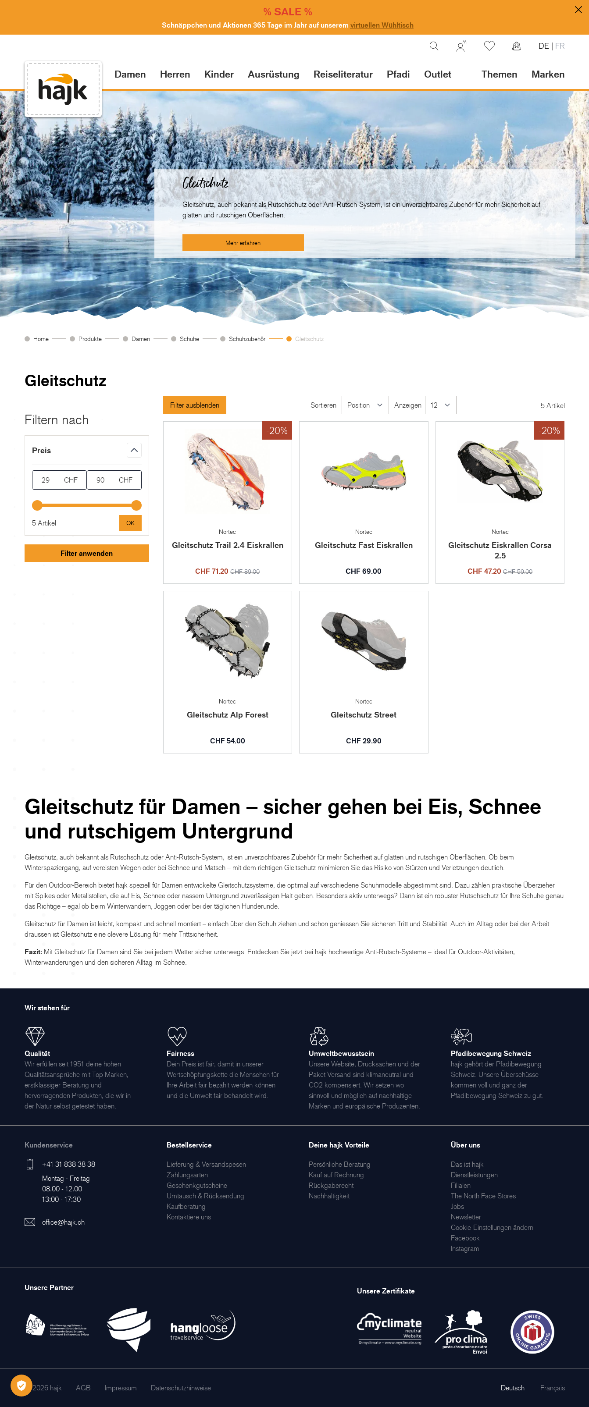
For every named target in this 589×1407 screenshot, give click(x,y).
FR (559, 45)
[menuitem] (206, 1164)
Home (41, 338)
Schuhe (189, 338)
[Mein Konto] (461, 46)
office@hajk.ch (63, 1222)
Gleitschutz (309, 338)
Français (552, 1387)
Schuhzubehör (247, 338)
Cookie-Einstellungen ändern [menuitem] (492, 1227)
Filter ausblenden (194, 405)
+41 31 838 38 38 (68, 1164)
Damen (141, 338)
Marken (548, 74)
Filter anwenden (87, 553)
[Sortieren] (365, 405)
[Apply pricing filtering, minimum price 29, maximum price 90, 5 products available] (130, 523)
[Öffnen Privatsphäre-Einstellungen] (21, 1385)
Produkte (90, 338)
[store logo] (63, 89)
